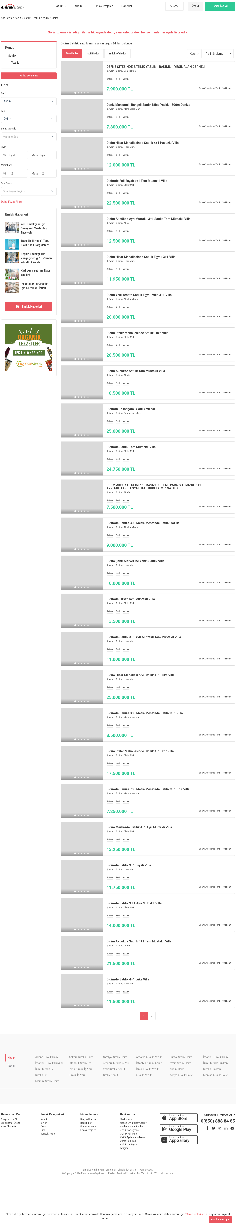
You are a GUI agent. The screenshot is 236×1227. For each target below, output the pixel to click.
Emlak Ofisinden (117, 53)
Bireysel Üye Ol (9, 1119)
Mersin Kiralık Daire (47, 1081)
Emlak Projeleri (88, 1130)
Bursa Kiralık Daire (181, 1057)
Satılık (12, 55)
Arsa (43, 1126)
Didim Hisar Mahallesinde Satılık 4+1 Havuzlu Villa (143, 142)
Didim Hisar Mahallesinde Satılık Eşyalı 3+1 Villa (141, 257)
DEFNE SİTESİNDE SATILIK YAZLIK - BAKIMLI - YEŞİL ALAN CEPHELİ (156, 66)
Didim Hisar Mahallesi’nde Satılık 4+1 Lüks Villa (141, 675)
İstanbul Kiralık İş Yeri (115, 1063)
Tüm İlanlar (72, 53)
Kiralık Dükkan (212, 1069)
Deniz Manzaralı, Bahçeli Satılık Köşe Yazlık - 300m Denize (148, 104)
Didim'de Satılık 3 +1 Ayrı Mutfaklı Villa (134, 903)
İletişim (124, 1148)
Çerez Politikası (128, 1141)
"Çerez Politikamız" (197, 1214)
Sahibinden (93, 53)
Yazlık (15, 62)
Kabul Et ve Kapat (220, 1219)
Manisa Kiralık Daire (215, 1075)
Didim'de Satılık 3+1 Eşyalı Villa (129, 865)
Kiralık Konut (110, 1075)
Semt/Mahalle (8, 128)
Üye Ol (195, 6)
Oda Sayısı (6, 183)
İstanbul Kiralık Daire (216, 1057)
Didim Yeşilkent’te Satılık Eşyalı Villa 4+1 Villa (139, 295)
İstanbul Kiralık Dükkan (49, 1063)
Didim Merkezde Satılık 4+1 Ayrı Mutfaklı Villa (139, 827)
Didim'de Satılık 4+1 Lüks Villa (128, 979)
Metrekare (6, 165)
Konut (9, 47)
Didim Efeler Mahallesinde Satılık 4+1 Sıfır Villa (140, 751)
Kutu (193, 53)
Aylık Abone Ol (8, 1126)
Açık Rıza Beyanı (128, 1144)
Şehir (3, 93)
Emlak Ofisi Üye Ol (10, 1123)
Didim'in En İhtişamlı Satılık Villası (131, 409)
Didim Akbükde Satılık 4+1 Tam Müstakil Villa (139, 941)
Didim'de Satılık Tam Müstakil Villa (131, 447)
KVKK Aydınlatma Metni (132, 1137)
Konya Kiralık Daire (181, 1075)
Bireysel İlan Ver (88, 1119)
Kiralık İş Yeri (77, 1075)
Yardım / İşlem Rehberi (132, 1126)
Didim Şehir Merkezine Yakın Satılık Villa (136, 561)
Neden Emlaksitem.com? (133, 1123)
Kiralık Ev (40, 1075)
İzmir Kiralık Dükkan (215, 1063)
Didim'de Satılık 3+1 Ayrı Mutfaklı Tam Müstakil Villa (144, 637)
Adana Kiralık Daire (47, 1057)
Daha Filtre (11, 201)
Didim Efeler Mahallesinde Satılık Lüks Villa (137, 333)
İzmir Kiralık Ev (44, 1069)
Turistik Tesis (48, 1133)
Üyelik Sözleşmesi (129, 1130)
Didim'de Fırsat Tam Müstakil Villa (131, 599)
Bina (43, 1130)
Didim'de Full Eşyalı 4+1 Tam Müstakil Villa (137, 181)
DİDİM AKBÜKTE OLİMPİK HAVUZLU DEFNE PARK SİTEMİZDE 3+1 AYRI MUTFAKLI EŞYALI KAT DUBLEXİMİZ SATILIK (154, 487)
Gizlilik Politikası (128, 1133)
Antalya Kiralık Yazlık (149, 1057)
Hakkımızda (126, 1119)
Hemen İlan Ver (220, 6)
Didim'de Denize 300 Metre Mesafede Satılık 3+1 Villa (145, 713)
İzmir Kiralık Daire (180, 1063)
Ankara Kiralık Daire (81, 1057)
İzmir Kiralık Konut (113, 1069)
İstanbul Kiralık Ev (80, 1063)
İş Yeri (44, 1123)
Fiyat (3, 146)
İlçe (3, 111)
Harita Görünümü (29, 75)
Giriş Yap (174, 6)
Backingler (86, 1123)
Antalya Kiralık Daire (114, 1057)
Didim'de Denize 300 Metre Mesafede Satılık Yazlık (143, 523)
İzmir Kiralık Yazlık (147, 1069)
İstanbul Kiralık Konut (149, 1063)
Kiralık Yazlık (144, 1075)
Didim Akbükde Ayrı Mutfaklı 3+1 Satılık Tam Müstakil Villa (149, 219)
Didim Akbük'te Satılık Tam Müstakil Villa (136, 371)
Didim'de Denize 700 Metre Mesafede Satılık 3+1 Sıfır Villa (148, 789)
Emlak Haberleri (88, 1126)
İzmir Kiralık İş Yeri (80, 1069)
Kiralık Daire (177, 1069)
